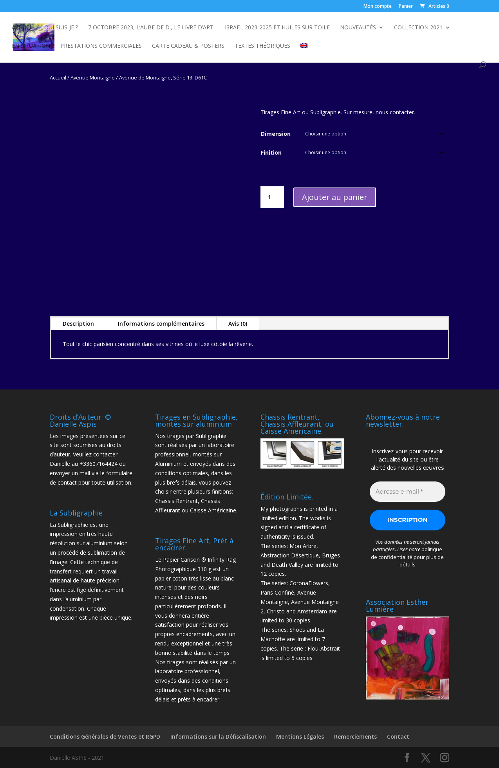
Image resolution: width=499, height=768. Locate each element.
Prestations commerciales (101, 46)
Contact (398, 736)
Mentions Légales (300, 736)
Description (78, 323)
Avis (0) (237, 323)
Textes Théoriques (262, 46)
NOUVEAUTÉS (358, 28)
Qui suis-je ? (61, 28)
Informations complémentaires (161, 323)
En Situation (31, 46)
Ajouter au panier (334, 197)
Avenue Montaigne (93, 77)
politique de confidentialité (406, 553)
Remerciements (355, 736)
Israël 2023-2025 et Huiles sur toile (277, 28)
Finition (271, 152)
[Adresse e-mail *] (407, 491)
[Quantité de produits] (272, 197)
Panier (406, 6)
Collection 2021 (418, 28)
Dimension (276, 133)
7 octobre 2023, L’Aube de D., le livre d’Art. (151, 28)
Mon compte (377, 6)
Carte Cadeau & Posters (188, 46)
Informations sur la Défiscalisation (218, 736)
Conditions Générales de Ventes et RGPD (105, 736)
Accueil (23, 28)
